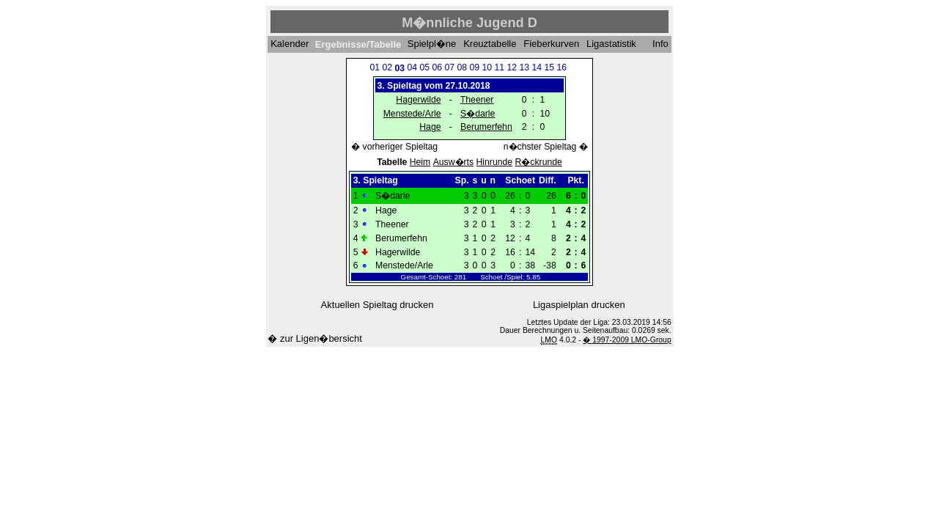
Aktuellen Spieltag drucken (377, 304)
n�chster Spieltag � (546, 147)
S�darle (477, 114)
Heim (420, 162)
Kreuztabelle (489, 44)
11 (499, 67)
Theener (477, 100)
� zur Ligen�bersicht (315, 338)
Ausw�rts (453, 162)
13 (524, 67)
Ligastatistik (611, 44)
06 (437, 67)
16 (561, 67)
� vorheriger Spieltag (394, 147)
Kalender (289, 44)
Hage (430, 127)
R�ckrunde (538, 162)
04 (412, 67)
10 (487, 67)
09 (474, 67)
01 (374, 67)
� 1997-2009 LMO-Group (627, 340)
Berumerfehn (486, 127)
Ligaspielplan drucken (579, 304)
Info (660, 44)
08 (462, 67)
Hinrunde (494, 162)
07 (449, 67)
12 (512, 67)
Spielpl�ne (432, 44)
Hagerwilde (418, 100)
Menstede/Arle (412, 114)
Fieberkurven (551, 44)
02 (387, 67)
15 (549, 67)
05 (424, 67)
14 (536, 67)
